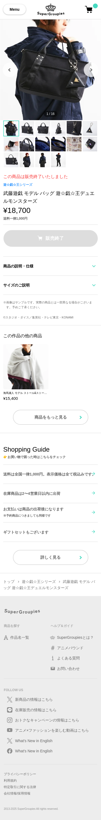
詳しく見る (50, 557)
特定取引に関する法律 (20, 787)
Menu (15, 9)
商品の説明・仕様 (18, 266)
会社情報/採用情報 (17, 793)
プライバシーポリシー (20, 774)
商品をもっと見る (50, 417)
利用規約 (10, 780)
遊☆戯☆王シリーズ (17, 184)
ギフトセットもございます (25, 532)
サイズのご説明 (16, 285)
